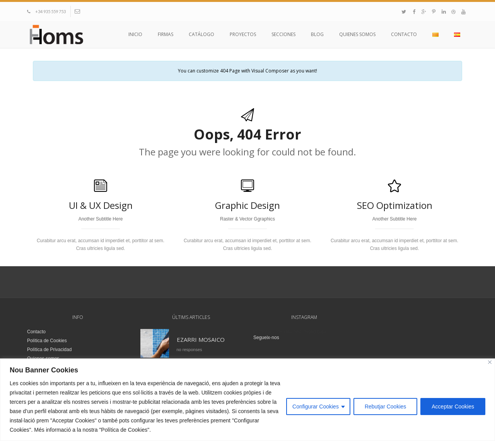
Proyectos (243, 34)
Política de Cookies (47, 340)
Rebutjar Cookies (385, 406)
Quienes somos (357, 34)
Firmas (165, 34)
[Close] (490, 362)
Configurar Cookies (315, 406)
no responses (189, 349)
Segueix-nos (266, 337)
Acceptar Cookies (453, 406)
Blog (317, 34)
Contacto (404, 34)
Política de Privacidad (49, 349)
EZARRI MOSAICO (201, 339)
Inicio (135, 34)
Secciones (283, 34)
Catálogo (201, 34)
